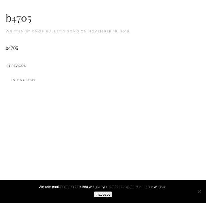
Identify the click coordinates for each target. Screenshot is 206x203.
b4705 (12, 48)
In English (23, 80)
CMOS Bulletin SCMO (55, 31)
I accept (103, 194)
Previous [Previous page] (16, 66)
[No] (199, 191)
